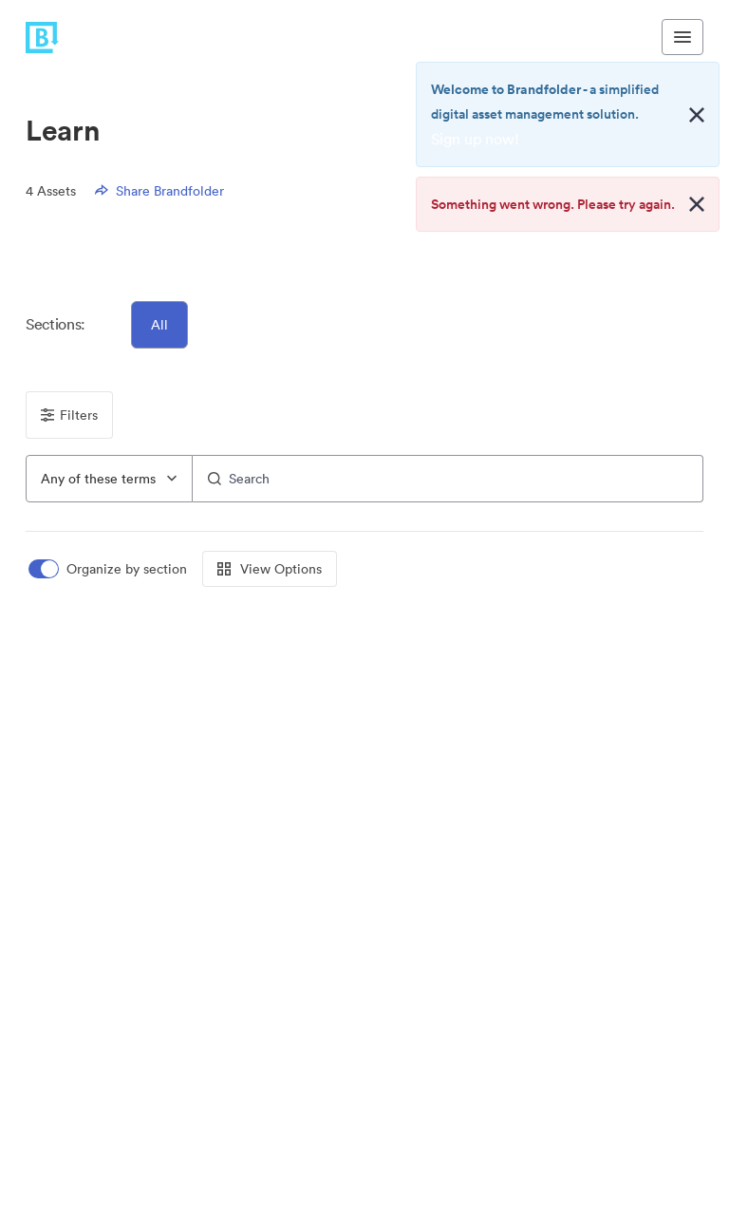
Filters (69, 415)
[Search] (448, 478)
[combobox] (109, 478)
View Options (269, 568)
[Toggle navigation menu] (682, 37)
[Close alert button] (697, 115)
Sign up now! (475, 138)
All (159, 324)
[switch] (109, 569)
